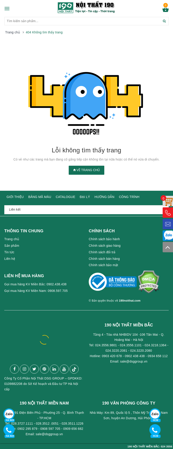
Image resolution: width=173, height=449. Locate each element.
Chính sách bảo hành (104, 239)
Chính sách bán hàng (104, 259)
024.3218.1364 (155, 345)
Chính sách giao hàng (105, 245)
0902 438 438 (135, 356)
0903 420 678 (112, 356)
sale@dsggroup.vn (133, 361)
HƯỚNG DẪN (104, 197)
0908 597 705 (50, 428)
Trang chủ (11, 239)
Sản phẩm (11, 245)
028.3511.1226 (73, 423)
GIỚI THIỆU (15, 197)
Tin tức (9, 252)
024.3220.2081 (116, 350)
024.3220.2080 (141, 350)
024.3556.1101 (131, 345)
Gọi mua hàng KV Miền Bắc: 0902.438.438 (35, 284)
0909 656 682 (73, 428)
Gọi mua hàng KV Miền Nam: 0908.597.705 (36, 291)
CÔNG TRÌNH (129, 197)
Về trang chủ (86, 170)
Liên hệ (9, 259)
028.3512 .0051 (47, 423)
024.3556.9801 (106, 345)
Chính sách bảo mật (103, 265)
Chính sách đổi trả (102, 252)
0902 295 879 (27, 428)
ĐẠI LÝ (85, 197)
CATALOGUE (65, 197)
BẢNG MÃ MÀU (39, 197)
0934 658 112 (158, 356)
